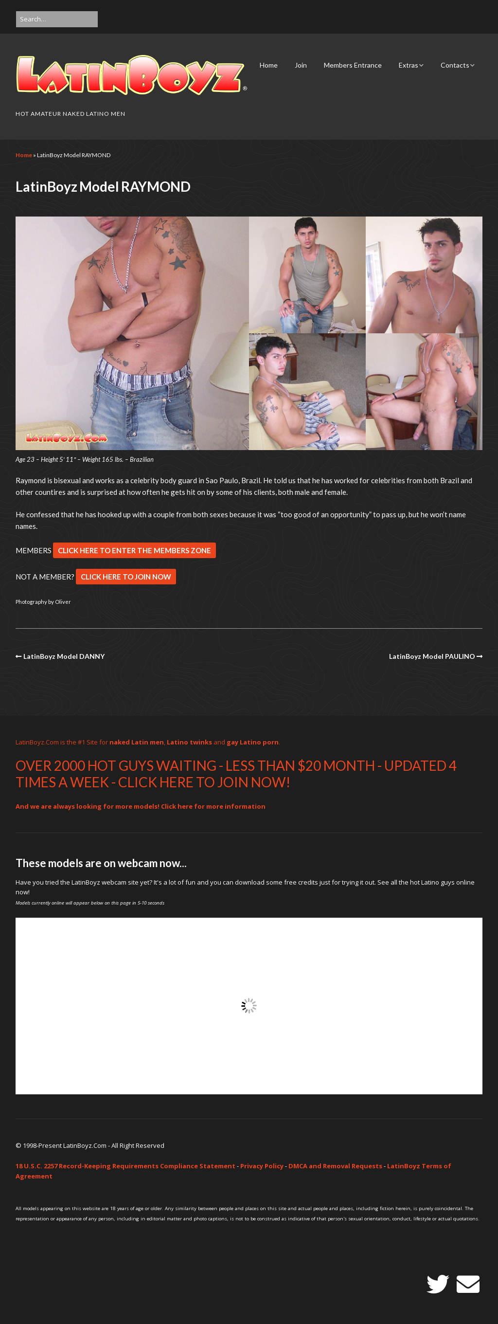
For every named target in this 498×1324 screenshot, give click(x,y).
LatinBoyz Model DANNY (64, 656)
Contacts (455, 65)
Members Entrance (353, 65)
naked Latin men (136, 742)
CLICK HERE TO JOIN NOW (126, 576)
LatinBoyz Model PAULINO (432, 656)
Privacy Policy (262, 1165)
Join (301, 65)
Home (269, 65)
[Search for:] (57, 19)
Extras (408, 65)
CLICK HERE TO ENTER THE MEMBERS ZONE (134, 550)
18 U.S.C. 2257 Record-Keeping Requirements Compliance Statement (125, 1165)
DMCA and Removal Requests (335, 1165)
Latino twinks (189, 742)
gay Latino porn (253, 742)
